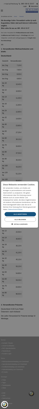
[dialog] (19, 204)
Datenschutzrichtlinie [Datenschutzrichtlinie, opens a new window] (15, 209)
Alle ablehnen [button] (20, 219)
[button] (19, 224)
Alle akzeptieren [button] (20, 214)
